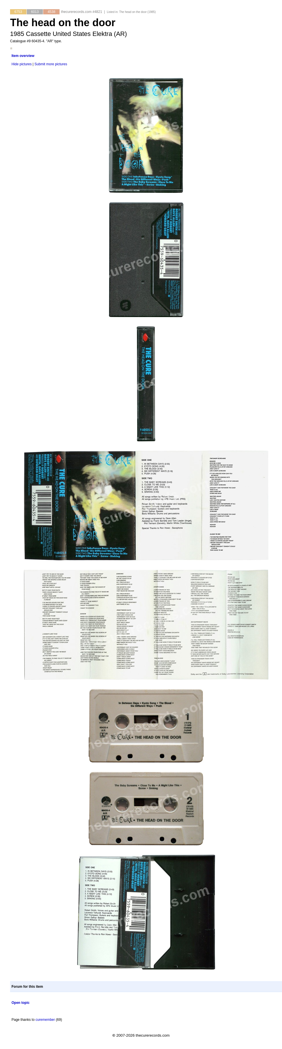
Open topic (21, 1003)
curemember (45, 1020)
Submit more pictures (51, 64)
